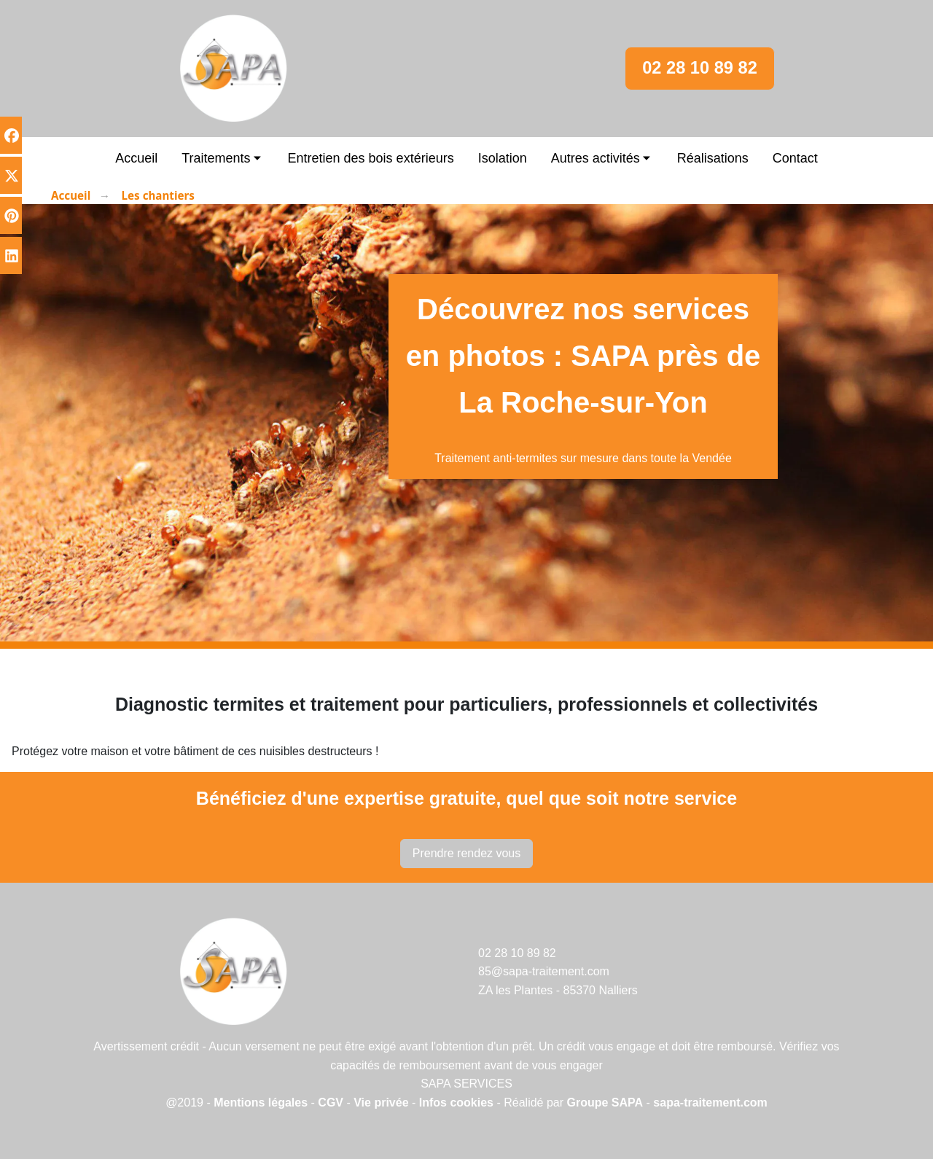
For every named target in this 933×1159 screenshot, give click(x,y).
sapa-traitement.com (710, 1102)
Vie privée (381, 1102)
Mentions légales (261, 1102)
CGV (330, 1102)
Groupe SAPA (605, 1102)
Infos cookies (458, 1102)
